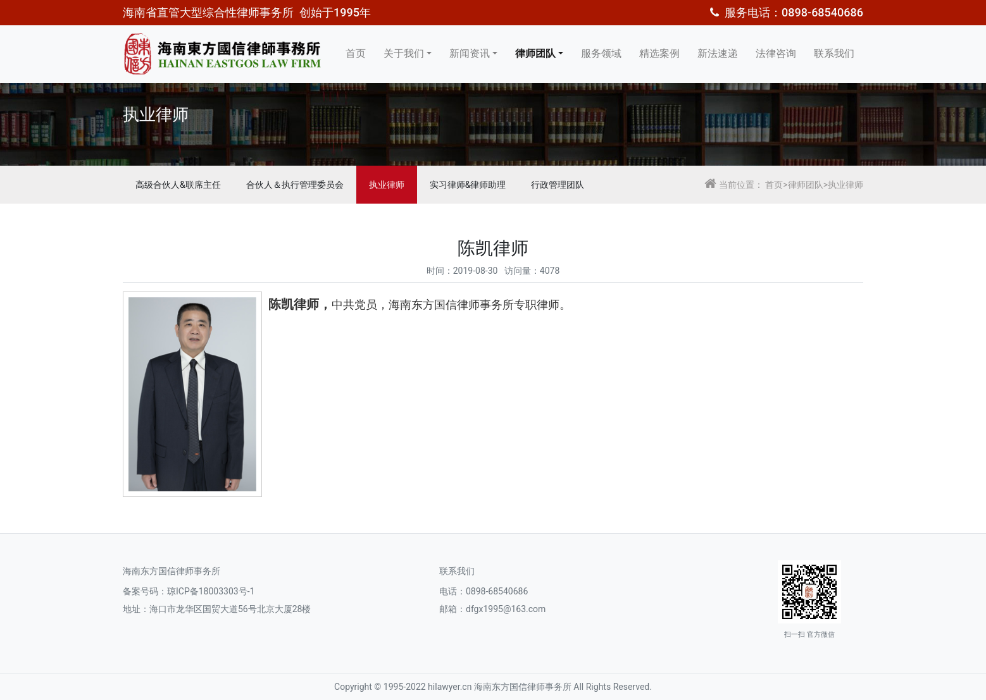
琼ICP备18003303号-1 (210, 591)
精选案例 (659, 53)
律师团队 (535, 53)
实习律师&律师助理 (468, 185)
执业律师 (386, 185)
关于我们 (404, 53)
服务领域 (601, 53)
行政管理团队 (557, 185)
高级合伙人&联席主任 (178, 185)
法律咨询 (776, 53)
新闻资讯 (469, 53)
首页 (356, 53)
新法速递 (717, 53)
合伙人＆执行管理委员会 (295, 185)
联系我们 (834, 53)
